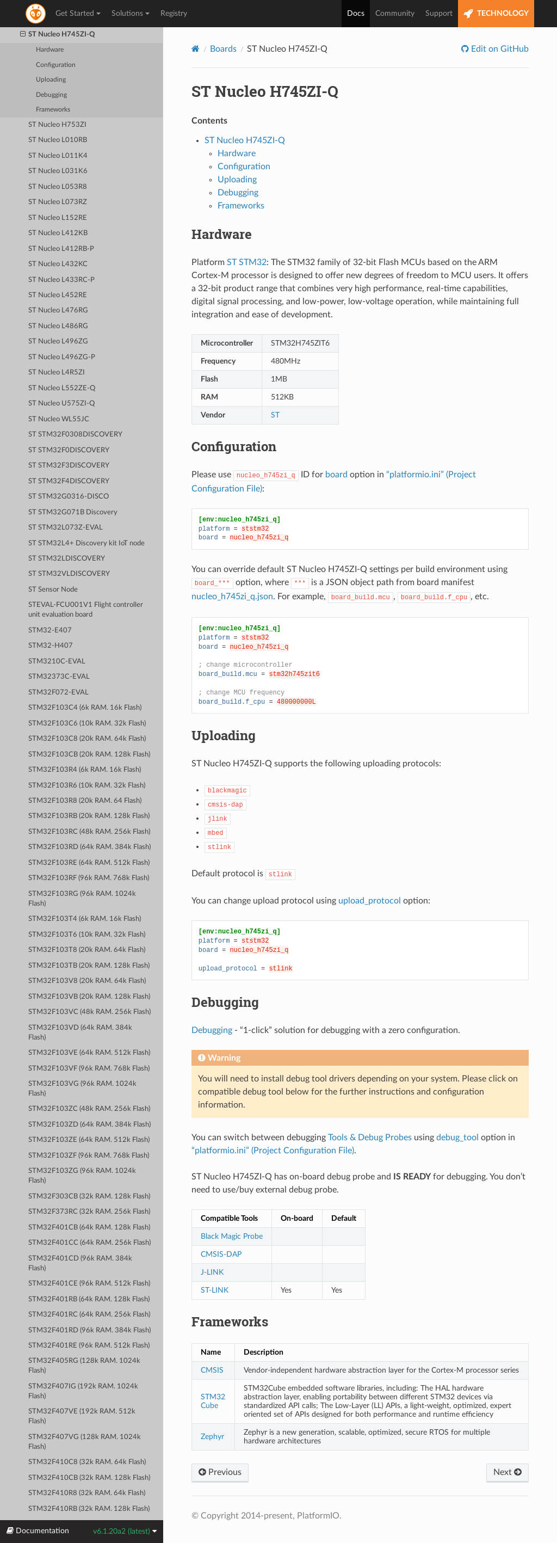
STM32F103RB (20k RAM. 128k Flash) (89, 816)
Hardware (50, 50)
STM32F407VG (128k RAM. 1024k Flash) (84, 1442)
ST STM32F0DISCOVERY (68, 450)
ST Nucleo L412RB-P (61, 249)
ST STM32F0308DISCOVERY (75, 434)
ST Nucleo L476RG (58, 310)
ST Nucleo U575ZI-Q (61, 403)
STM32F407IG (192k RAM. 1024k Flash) (83, 1391)
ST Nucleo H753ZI (57, 124)
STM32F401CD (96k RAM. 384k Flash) (80, 1263)
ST (275, 415)
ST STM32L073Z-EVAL (65, 527)
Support (439, 13)
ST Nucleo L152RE (57, 218)
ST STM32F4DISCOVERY (68, 481)
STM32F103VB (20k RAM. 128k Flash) (89, 996)
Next (507, 1472)
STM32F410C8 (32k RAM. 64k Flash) (87, 1462)
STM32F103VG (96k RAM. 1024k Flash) (82, 1088)
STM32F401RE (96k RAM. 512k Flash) (89, 1345)
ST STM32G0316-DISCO (68, 496)
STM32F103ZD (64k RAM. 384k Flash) (89, 1124)
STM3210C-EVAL (56, 661)
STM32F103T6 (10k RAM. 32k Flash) (86, 934)
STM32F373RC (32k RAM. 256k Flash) (89, 1211)
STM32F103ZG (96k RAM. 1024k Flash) (82, 1175)
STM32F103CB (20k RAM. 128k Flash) (89, 754)
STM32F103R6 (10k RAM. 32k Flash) (86, 785)
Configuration (56, 65)
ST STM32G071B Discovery (72, 512)
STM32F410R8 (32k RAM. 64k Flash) (86, 1493)
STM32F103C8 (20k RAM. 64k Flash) (87, 738)
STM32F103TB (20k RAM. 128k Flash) (89, 965)
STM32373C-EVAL (59, 676)
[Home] (195, 48)
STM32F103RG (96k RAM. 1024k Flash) (82, 898)
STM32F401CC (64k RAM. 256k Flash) (89, 1242)
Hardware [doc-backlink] (221, 234)
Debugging (51, 95)
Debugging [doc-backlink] (225, 1002)
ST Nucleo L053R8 (57, 186)
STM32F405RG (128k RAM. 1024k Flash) (84, 1365)
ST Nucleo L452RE (57, 295)
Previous (220, 1472)
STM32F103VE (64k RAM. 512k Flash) (89, 1052)
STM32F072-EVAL (58, 692)
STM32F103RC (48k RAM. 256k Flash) (89, 831)
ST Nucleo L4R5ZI (56, 372)
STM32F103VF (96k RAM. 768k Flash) (89, 1068)
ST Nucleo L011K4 (58, 155)
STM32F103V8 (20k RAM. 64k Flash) (87, 981)
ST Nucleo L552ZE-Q (61, 388)
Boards (223, 49)
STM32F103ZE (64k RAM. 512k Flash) (89, 1140)
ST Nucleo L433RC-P (61, 280)
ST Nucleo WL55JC (58, 419)
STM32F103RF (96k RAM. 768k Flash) (88, 878)
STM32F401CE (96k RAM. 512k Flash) (89, 1283)
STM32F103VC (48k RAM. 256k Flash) (89, 1012)
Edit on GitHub (499, 49)
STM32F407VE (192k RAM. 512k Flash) (81, 1416)
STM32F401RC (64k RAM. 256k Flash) (89, 1314)
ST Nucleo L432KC (58, 264)
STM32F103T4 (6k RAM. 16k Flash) (84, 919)
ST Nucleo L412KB (58, 233)
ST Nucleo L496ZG (58, 341)
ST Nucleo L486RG (58, 326)
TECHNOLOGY (496, 14)
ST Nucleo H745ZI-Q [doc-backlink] (264, 91)
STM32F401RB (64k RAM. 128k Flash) (89, 1299)
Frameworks (53, 110)
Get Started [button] (78, 13)
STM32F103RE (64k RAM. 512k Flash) (89, 862)
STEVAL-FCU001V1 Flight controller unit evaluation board (85, 609)
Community (394, 13)
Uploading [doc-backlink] (223, 735)
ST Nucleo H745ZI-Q (58, 35)
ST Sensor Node (53, 589)
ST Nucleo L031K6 (58, 171)
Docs (355, 13)
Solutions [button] (131, 13)
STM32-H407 (50, 645)
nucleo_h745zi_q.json (232, 596)
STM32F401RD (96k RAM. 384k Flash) (89, 1330)
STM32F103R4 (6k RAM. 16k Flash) (84, 769)
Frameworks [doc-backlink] (229, 1321)
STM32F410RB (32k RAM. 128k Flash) (89, 1509)
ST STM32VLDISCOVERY (69, 573)
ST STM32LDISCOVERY (66, 558)
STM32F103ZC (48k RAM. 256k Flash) (89, 1108)
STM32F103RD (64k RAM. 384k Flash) (89, 847)
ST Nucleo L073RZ (57, 202)
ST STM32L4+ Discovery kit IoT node (86, 543)
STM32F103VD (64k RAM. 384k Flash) (80, 1032)
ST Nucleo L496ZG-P (61, 357)
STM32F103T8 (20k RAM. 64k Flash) (86, 950)
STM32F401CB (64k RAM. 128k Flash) (89, 1227)
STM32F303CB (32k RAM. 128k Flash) (89, 1196)
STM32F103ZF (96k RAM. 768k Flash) (88, 1155)
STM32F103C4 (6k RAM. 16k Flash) (84, 707)
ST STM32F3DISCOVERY (68, 465)
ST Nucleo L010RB (57, 140)
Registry (173, 13)
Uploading (51, 80)
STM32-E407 (50, 630)
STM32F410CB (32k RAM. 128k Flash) (89, 1477)
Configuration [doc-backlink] (233, 446)
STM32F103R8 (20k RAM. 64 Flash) (84, 800)
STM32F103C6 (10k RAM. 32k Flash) (87, 723)
